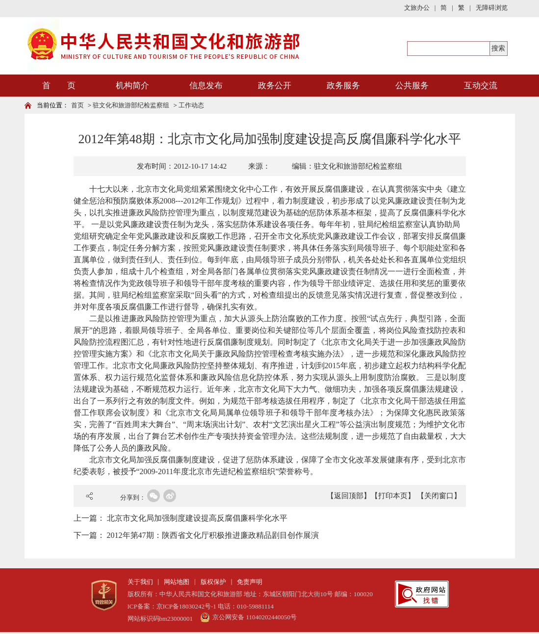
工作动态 (191, 105)
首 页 (59, 85)
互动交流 (480, 85)
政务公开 (274, 85)
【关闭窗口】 (439, 496)
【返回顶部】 (349, 496)
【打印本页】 (393, 496)
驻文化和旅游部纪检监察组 (131, 105)
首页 (77, 105)
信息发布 (206, 85)
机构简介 (132, 85)
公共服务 (412, 85)
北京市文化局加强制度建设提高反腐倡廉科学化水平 (197, 518)
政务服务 (343, 85)
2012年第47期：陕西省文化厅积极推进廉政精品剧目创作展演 (213, 535)
